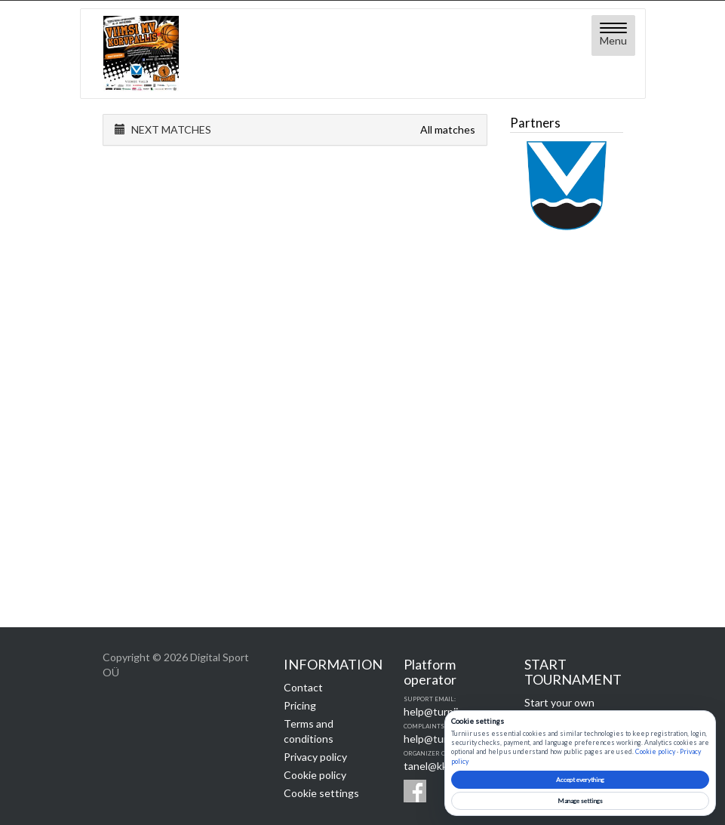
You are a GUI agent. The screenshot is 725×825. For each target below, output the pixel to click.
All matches (447, 129)
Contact (303, 687)
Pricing (300, 705)
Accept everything (580, 779)
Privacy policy (315, 756)
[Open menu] (613, 35)
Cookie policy (315, 774)
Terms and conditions (308, 731)
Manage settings (580, 801)
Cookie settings (321, 793)
